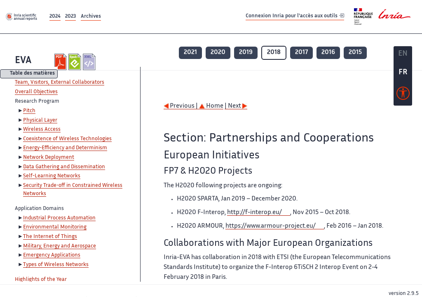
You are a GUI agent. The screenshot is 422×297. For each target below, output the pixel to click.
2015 (355, 52)
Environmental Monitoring (55, 227)
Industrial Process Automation (59, 218)
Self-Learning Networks (51, 176)
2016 (328, 52)
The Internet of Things (50, 236)
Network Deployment (48, 157)
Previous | (181, 106)
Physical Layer (40, 120)
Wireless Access (42, 129)
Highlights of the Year (41, 279)
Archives (91, 16)
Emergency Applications (51, 255)
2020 (218, 52)
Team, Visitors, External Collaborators (59, 82)
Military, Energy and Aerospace (59, 246)
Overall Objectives (36, 92)
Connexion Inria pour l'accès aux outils (295, 16)
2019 (246, 52)
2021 (190, 52)
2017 (301, 52)
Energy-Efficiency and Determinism (65, 148)
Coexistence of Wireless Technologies (67, 139)
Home (211, 106)
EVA (23, 61)
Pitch (29, 110)
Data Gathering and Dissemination (64, 167)
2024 (55, 16)
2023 (70, 16)
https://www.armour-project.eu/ (270, 226)
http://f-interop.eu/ (254, 212)
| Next (236, 106)
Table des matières (32, 74)
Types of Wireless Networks (56, 264)
